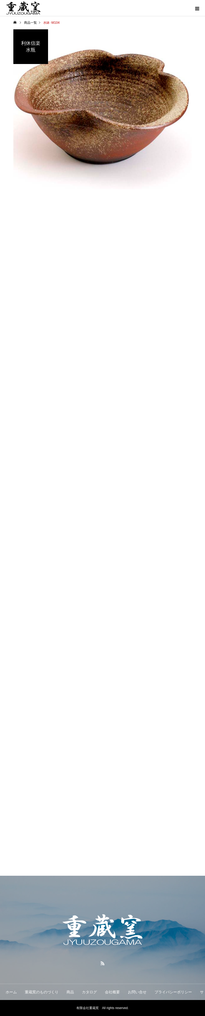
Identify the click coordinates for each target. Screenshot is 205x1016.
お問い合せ (137, 992)
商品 (70, 992)
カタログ (89, 992)
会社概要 (112, 992)
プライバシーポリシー (173, 992)
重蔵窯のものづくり (41, 992)
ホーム (11, 992)
